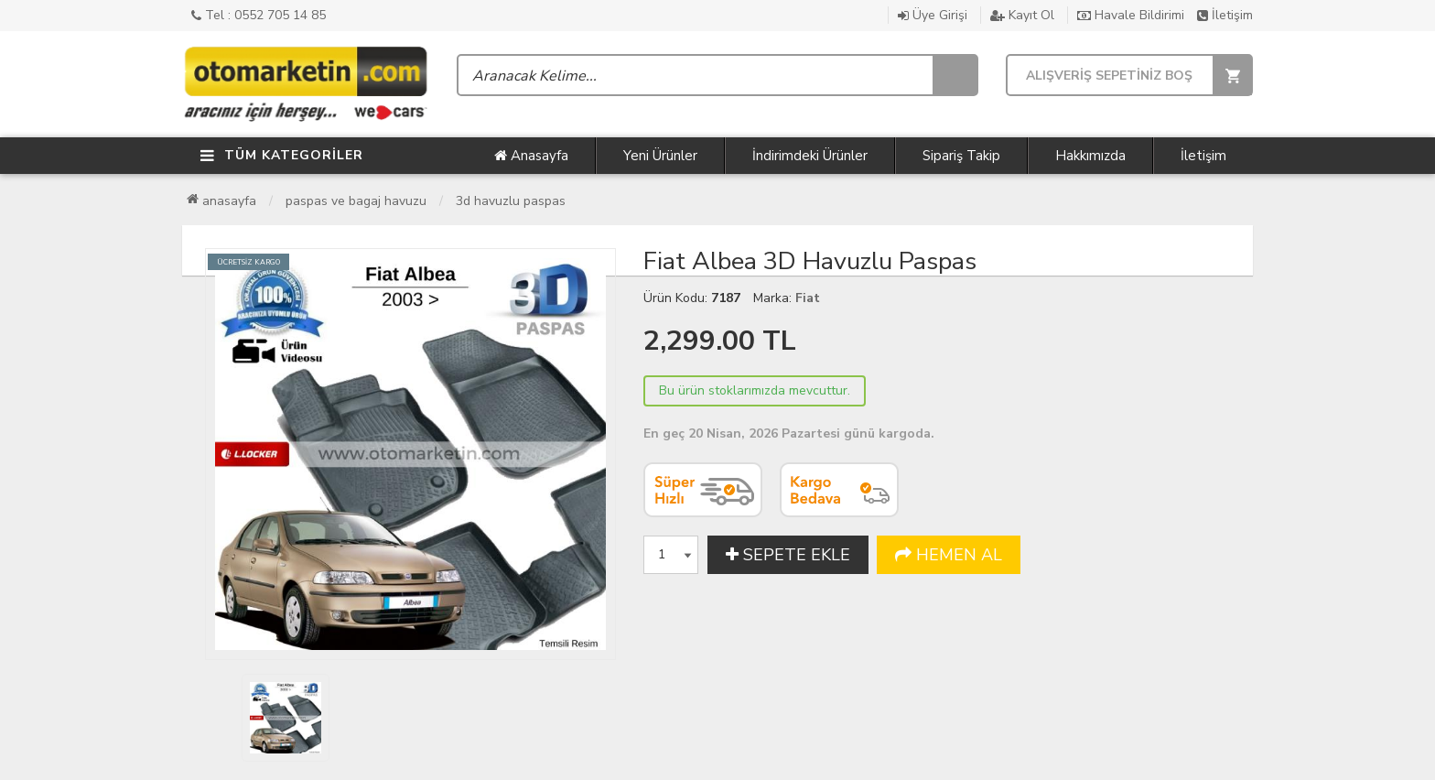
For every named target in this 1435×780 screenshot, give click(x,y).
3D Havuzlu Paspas (511, 201)
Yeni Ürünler (660, 155)
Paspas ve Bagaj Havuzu (356, 201)
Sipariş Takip (961, 155)
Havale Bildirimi (1130, 15)
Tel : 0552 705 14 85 (258, 15)
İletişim (1225, 15)
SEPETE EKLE (788, 555)
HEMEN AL (948, 555)
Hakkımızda (1090, 155)
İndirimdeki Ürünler (810, 155)
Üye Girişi (932, 15)
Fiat (807, 298)
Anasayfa (531, 155)
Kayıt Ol (1022, 15)
